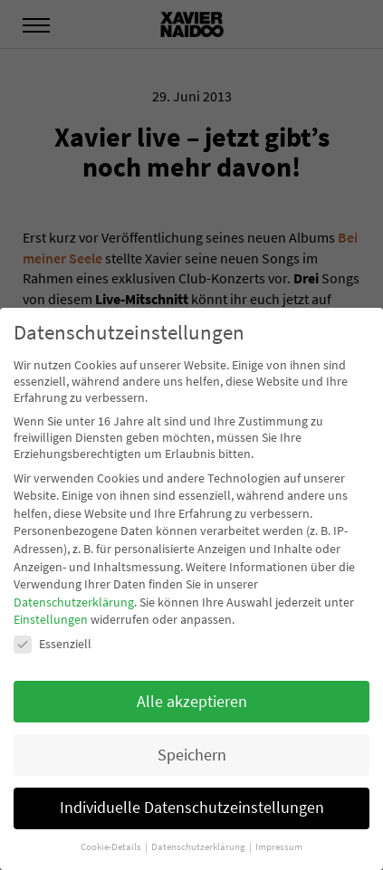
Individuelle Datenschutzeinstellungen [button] (192, 807)
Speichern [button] (192, 755)
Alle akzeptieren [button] (192, 702)
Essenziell (52, 644)
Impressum (278, 847)
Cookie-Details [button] (112, 847)
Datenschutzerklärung (74, 602)
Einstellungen (51, 619)
